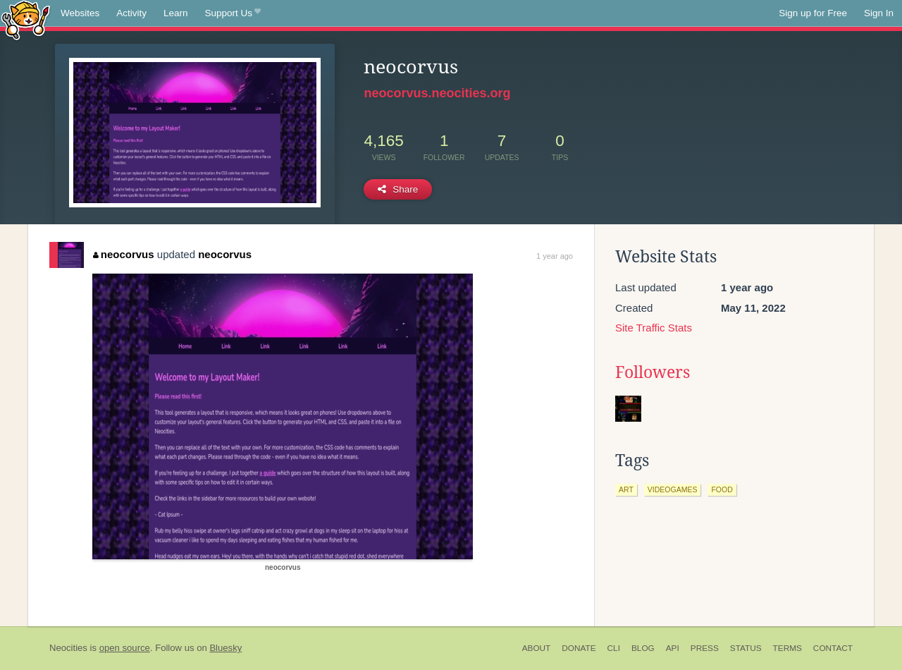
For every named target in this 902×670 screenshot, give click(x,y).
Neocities (68, 647)
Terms (787, 648)
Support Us (233, 13)
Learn (175, 13)
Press (705, 648)
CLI (613, 648)
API (672, 648)
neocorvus (123, 254)
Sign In (879, 13)
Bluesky (225, 647)
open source (124, 647)
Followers (652, 372)
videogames (673, 489)
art (626, 489)
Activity (131, 13)
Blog (643, 648)
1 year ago (554, 256)
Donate (578, 648)
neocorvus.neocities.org (437, 93)
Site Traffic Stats (653, 328)
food (721, 489)
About (536, 648)
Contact (833, 648)
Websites (80, 13)
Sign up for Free (813, 13)
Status (746, 648)
